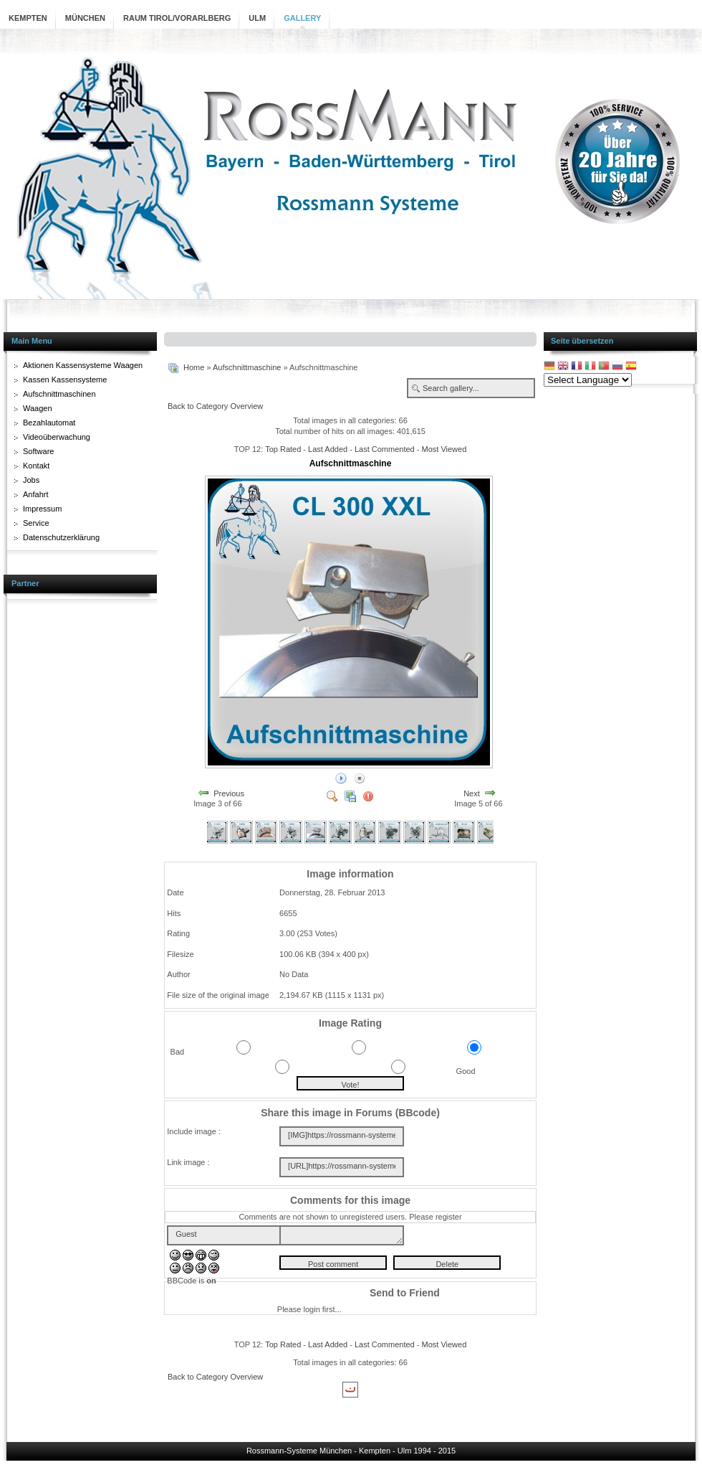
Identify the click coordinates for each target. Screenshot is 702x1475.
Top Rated (283, 449)
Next (471, 792)
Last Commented (385, 449)
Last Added (327, 449)
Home (193, 367)
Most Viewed (443, 449)
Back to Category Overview (215, 406)
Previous (228, 792)
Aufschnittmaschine (247, 367)
